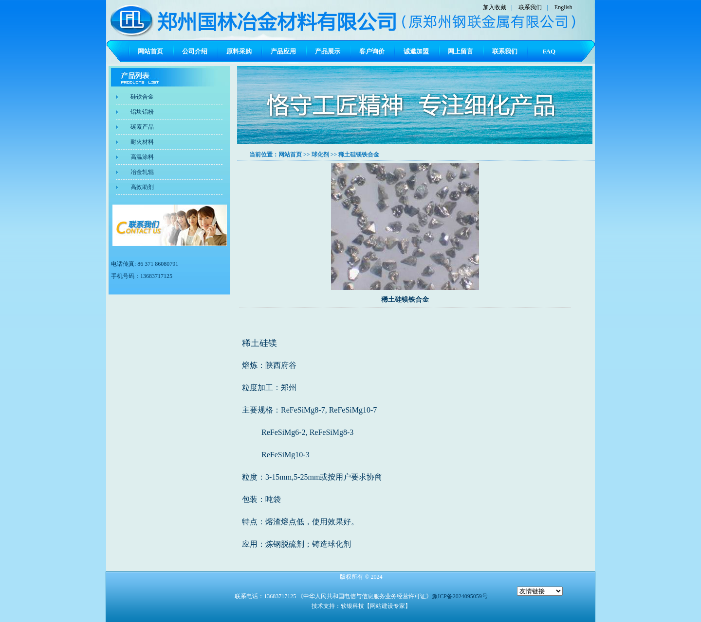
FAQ (549, 51)
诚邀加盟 (416, 51)
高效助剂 (142, 187)
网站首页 (150, 51)
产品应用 (283, 51)
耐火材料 (142, 141)
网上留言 (460, 51)
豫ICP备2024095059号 (460, 596)
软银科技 (352, 606)
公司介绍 (194, 51)
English (563, 7)
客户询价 (372, 51)
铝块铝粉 (142, 111)
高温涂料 (142, 157)
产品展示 (327, 51)
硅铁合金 (142, 96)
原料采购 (239, 51)
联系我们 (530, 7)
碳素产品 (142, 126)
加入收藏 (494, 7)
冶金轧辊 (142, 172)
